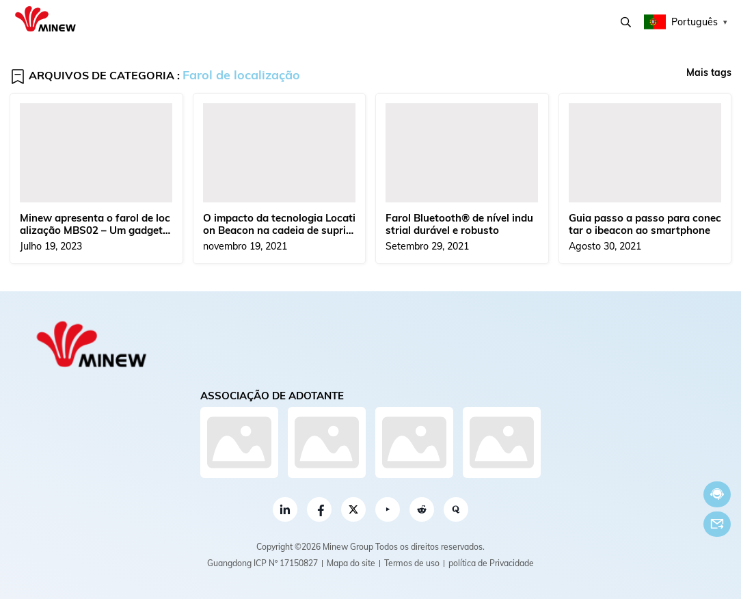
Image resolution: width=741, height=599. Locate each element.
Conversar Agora (717, 494)
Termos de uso (412, 563)
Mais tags (708, 72)
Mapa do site (351, 563)
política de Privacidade (491, 563)
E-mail (717, 524)
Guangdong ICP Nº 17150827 (262, 563)
